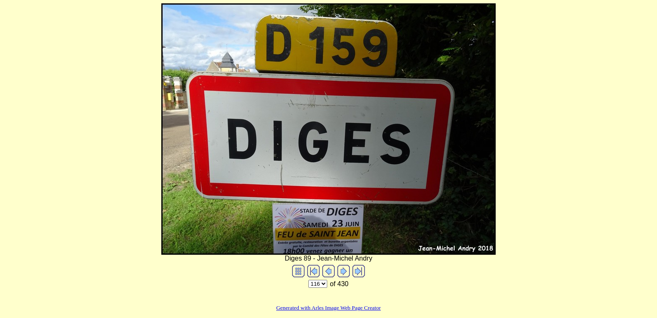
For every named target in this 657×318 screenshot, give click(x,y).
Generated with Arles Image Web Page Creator (328, 308)
